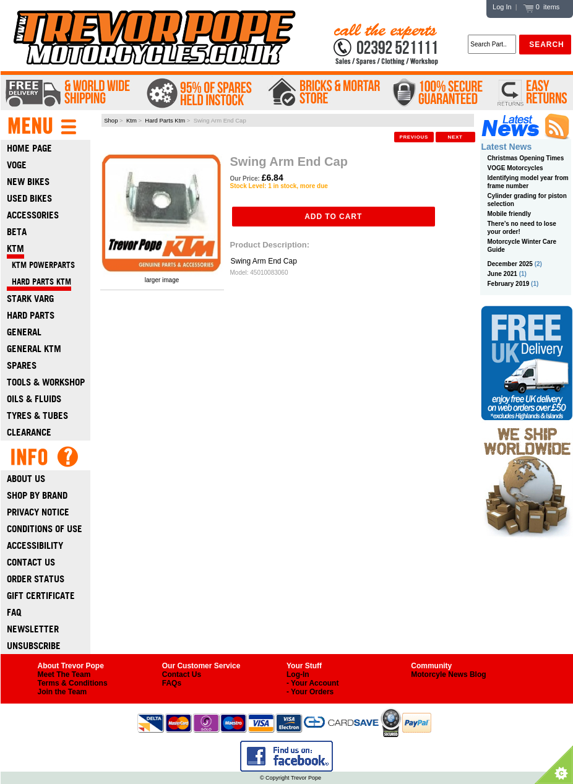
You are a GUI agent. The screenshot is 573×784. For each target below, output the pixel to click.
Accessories (33, 215)
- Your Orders (310, 691)
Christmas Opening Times (526, 158)
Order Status (35, 579)
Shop (111, 120)
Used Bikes (29, 198)
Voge (17, 165)
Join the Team (62, 691)
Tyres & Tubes (37, 415)
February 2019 (509, 283)
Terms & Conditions (73, 683)
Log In (502, 7)
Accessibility (35, 545)
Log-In (297, 674)
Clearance (29, 432)
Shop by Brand (37, 495)
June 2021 (502, 273)
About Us (26, 479)
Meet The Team (64, 674)
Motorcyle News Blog (448, 674)
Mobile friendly (510, 213)
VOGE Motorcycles (515, 168)
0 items (541, 7)
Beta (17, 232)
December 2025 (510, 264)
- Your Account (312, 683)
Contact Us (31, 562)
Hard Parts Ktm (165, 120)
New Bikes (28, 181)
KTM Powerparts (41, 265)
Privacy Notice (38, 512)
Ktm (131, 120)
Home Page (29, 148)
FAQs (171, 683)
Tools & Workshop (46, 382)
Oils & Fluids (34, 399)
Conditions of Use (44, 529)
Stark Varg (30, 298)
